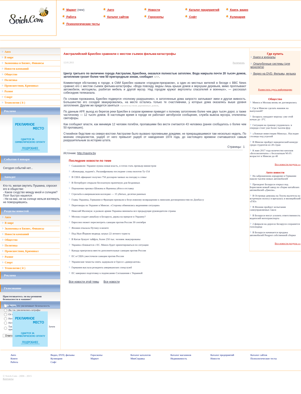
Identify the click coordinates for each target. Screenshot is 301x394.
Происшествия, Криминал (20, 85)
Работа (69, 17)
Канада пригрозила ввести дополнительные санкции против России (107, 250)
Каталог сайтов (116, 17)
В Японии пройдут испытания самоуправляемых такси (268, 208)
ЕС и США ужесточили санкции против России (96, 256)
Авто (108, 10)
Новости (152, 10)
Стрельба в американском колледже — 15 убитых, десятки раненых (107, 194)
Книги (14, 358)
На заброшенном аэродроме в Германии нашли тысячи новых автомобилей (273, 177)
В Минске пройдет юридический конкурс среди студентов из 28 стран (274, 143)
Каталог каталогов (141, 355)
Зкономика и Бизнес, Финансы (23, 63)
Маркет (69, 10)
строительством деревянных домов (139, 105)
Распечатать (239, 62)
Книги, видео (237, 10)
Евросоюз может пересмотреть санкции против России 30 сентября (107, 222)
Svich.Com (11, 375)
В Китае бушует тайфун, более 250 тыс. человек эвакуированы (104, 239)
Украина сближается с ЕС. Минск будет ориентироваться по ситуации (108, 244)
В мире (7, 57)
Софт (191, 17)
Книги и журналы (263, 57)
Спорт (7, 97)
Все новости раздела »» (288, 164)
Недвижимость (178, 358)
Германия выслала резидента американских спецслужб (100, 267)
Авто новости (275, 172)
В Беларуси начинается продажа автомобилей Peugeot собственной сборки (273, 234)
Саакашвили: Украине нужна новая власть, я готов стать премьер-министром (112, 165)
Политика (9, 80)
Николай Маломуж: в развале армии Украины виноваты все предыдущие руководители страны (122, 210)
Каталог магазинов (180, 355)
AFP (156, 76)
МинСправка (138, 358)
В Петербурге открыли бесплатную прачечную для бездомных (104, 182)
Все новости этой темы (84, 281)
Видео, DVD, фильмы (63, 355)
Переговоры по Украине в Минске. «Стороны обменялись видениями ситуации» (114, 205)
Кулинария (235, 17)
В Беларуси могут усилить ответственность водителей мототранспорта (275, 217)
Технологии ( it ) (13, 102)
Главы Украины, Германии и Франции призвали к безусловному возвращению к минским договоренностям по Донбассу (136, 199)
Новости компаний (15, 68)
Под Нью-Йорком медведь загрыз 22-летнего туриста (99, 233)
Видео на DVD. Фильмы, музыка (273, 73)
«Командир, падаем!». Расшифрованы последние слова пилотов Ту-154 (109, 171)
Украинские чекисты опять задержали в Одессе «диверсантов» (104, 261)
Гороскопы (154, 17)
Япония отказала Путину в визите (89, 227)
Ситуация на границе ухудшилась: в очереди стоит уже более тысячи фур (271, 126)
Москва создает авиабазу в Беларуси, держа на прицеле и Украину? (107, 216)
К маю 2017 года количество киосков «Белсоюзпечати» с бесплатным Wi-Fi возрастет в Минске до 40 (271, 153)
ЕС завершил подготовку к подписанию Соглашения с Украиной (106, 273)
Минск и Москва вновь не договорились (273, 102)
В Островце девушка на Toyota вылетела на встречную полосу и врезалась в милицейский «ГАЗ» (275, 198)
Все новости (111, 281)
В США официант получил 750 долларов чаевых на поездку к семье (108, 177)
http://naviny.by (86, 153)
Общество (9, 74)
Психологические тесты (81, 24)
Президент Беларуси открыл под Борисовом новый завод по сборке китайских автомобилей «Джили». (274, 187)
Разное (7, 91)
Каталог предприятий (202, 10)
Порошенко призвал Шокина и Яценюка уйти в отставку (101, 188)
